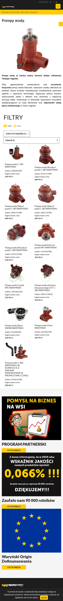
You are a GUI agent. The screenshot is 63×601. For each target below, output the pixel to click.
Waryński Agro (15, 12)
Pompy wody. (33, 12)
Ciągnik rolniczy (24, 12)
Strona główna (6, 12)
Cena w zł (10, 140)
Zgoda (44, 597)
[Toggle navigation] (58, 6)
